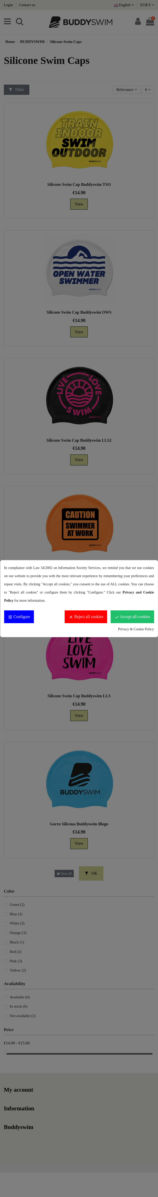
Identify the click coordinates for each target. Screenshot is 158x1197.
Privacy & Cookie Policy (136, 629)
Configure (19, 616)
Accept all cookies (132, 616)
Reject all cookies (86, 616)
